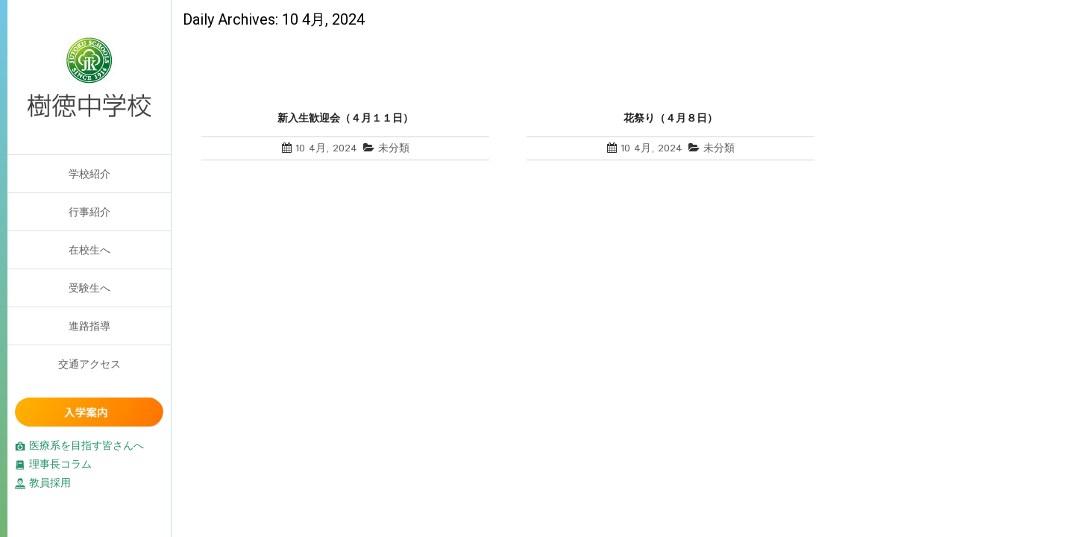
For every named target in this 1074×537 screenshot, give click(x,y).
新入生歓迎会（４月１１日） (345, 118)
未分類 (393, 148)
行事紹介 (89, 212)
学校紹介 (89, 174)
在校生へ (89, 250)
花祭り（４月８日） (670, 118)
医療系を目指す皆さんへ (79, 445)
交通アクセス (89, 364)
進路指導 (89, 326)
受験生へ (89, 288)
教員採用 (43, 483)
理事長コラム (53, 464)
